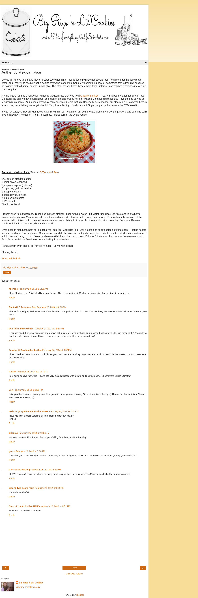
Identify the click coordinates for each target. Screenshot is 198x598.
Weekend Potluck (11, 258)
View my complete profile (28, 587)
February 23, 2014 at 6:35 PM (51, 307)
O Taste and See (89, 95)
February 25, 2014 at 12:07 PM (32, 371)
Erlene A (13, 433)
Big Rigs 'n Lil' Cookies (31, 582)
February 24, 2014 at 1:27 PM (49, 328)
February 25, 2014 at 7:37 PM (63, 411)
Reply (12, 297)
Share (6, 272)
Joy (11, 390)
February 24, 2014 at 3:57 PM (56, 350)
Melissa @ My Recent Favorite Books (28, 411)
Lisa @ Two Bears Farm (21, 488)
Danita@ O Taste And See (22, 307)
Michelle (13, 289)
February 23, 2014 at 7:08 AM (33, 289)
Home (74, 568)
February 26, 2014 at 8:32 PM (46, 469)
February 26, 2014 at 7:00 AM (30, 451)
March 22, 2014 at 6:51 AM (57, 506)
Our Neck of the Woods (21, 328)
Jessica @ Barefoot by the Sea (25, 350)
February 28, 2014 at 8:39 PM (49, 488)
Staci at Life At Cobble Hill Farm (26, 506)
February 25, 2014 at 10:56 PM (34, 433)
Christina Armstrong (19, 469)
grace (12, 451)
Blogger (80, 595)
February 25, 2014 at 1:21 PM (28, 390)
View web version (74, 573)
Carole (12, 371)
